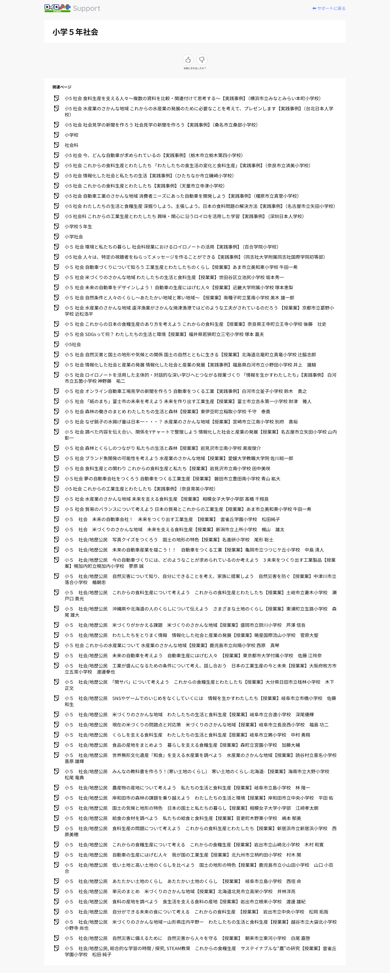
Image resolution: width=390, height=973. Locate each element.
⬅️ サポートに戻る (329, 8)
